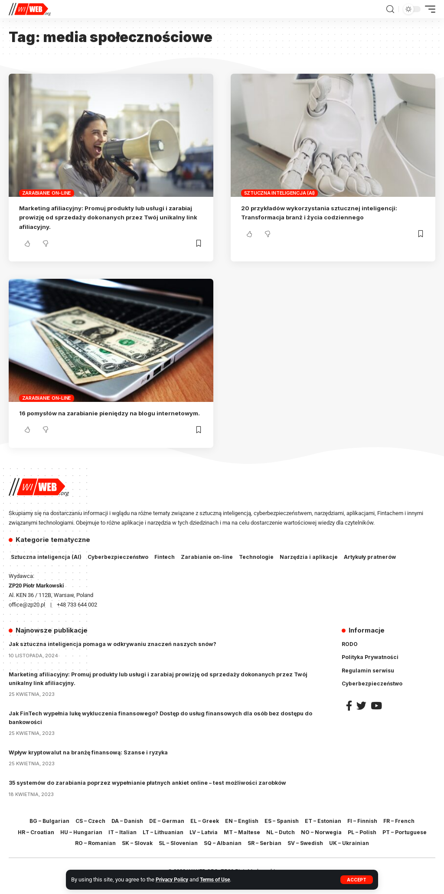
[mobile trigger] (428, 9)
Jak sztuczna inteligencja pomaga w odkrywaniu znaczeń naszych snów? (115, 653)
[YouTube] (376, 714)
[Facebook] (349, 714)
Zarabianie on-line (47, 193)
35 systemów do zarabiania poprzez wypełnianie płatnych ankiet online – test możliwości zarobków (151, 792)
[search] (390, 9)
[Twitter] (361, 714)
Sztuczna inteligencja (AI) (279, 193)
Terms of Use (220, 879)
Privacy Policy (173, 879)
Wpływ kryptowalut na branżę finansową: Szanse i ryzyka (91, 761)
